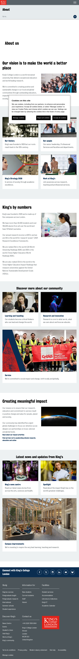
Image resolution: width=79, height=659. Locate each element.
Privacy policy (22, 650)
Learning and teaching (14, 315)
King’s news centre (13, 484)
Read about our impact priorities (13, 435)
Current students (31, 596)
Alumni (31, 603)
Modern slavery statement (38, 650)
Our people (47, 140)
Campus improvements (14, 543)
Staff (31, 599)
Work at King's (49, 178)
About (6, 9)
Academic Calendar (50, 606)
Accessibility (62, 650)
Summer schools (11, 606)
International (11, 603)
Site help (52, 650)
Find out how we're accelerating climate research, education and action (19, 439)
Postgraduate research (11, 599)
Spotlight (47, 484)
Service (8, 375)
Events (11, 627)
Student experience (11, 609)
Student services (50, 592)
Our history (10, 140)
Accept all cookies (59, 118)
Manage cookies (7, 655)
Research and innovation (53, 315)
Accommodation (50, 596)
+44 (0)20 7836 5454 (29, 623)
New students (31, 592)
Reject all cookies (43, 118)
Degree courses (11, 592)
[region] (39, 109)
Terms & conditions (8, 650)
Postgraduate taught (11, 596)
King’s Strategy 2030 (13, 178)
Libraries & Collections (50, 599)
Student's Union (11, 630)
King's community (11, 641)
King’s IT (50, 603)
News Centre (11, 624)
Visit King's (11, 634)
